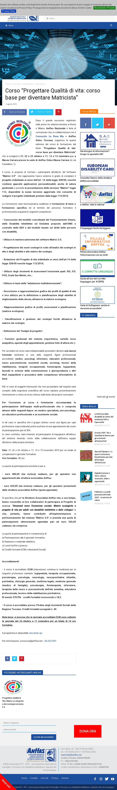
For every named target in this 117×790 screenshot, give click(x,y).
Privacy (54, 778)
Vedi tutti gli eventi (106, 396)
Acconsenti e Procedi (104, 8)
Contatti (33, 778)
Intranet (65, 778)
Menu (50, 18)
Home (24, 778)
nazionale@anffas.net (71, 755)
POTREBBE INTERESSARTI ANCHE (22, 672)
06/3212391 (51, 641)
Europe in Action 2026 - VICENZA (104, 367)
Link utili (44, 778)
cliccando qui (35, 633)
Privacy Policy (8, 11)
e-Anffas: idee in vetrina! (92, 204)
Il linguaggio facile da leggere (95, 228)
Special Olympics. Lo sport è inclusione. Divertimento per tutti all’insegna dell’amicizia (103, 457)
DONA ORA (87, 731)
